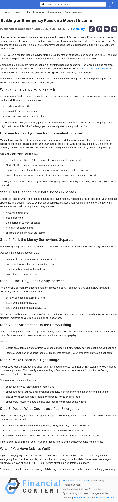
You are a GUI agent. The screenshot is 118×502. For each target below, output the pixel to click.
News (17, 11)
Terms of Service (105, 497)
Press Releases (73, 11)
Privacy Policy (82, 497)
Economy (38, 11)
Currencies (54, 11)
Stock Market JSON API (76, 480)
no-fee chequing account (96, 68)
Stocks (6, 11)
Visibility (79, 29)
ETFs (27, 11)
